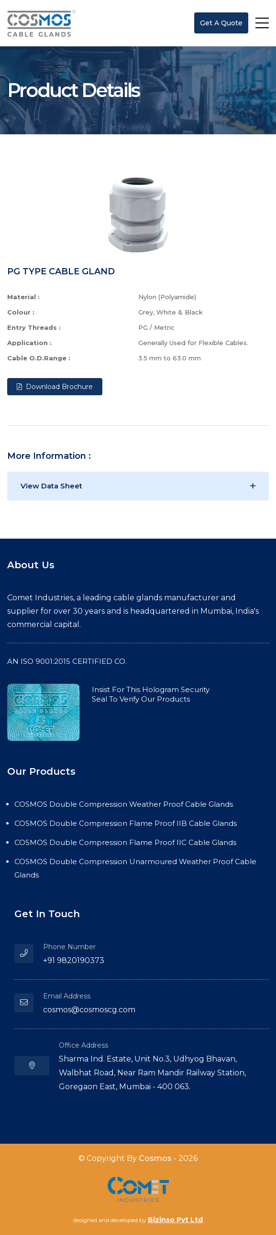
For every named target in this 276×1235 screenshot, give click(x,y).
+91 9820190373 (73, 960)
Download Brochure (55, 386)
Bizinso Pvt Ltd (175, 1219)
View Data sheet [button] (51, 485)
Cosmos (155, 1158)
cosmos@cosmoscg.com (89, 1009)
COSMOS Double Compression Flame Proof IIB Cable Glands (125, 823)
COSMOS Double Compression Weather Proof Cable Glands (123, 804)
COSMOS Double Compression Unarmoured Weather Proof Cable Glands (135, 868)
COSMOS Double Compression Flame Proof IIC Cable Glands (125, 842)
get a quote (221, 23)
